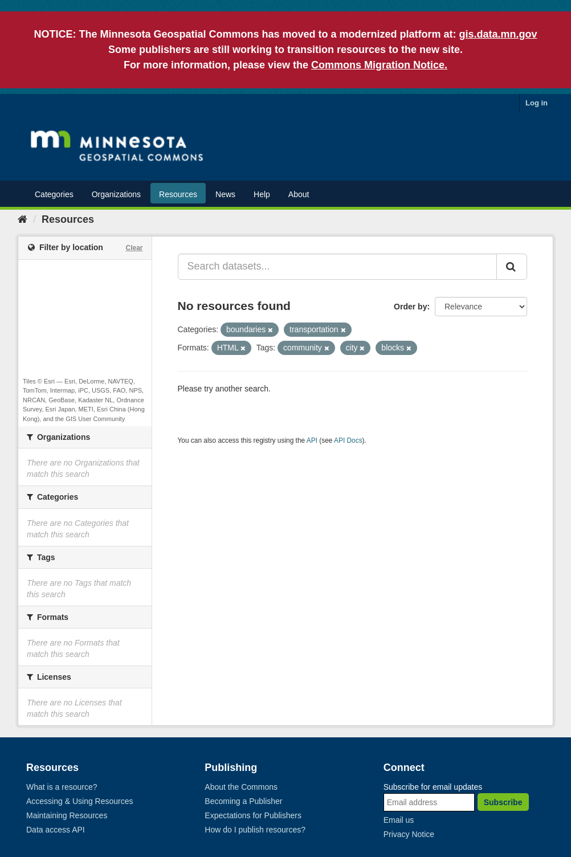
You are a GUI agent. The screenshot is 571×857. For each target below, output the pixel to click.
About (298, 194)
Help (262, 194)
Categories (54, 194)
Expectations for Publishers (253, 815)
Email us (399, 820)
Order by (410, 306)
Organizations (116, 194)
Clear (133, 248)
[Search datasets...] (337, 267)
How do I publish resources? (255, 829)
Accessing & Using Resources (79, 801)
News (225, 194)
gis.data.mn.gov (498, 34)
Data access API (55, 829)
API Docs (348, 440)
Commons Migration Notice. (379, 65)
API (312, 440)
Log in (536, 103)
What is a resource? (61, 786)
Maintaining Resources (66, 815)
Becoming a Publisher (243, 801)
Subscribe (503, 802)
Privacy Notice (409, 834)
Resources (178, 194)
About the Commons (241, 786)
